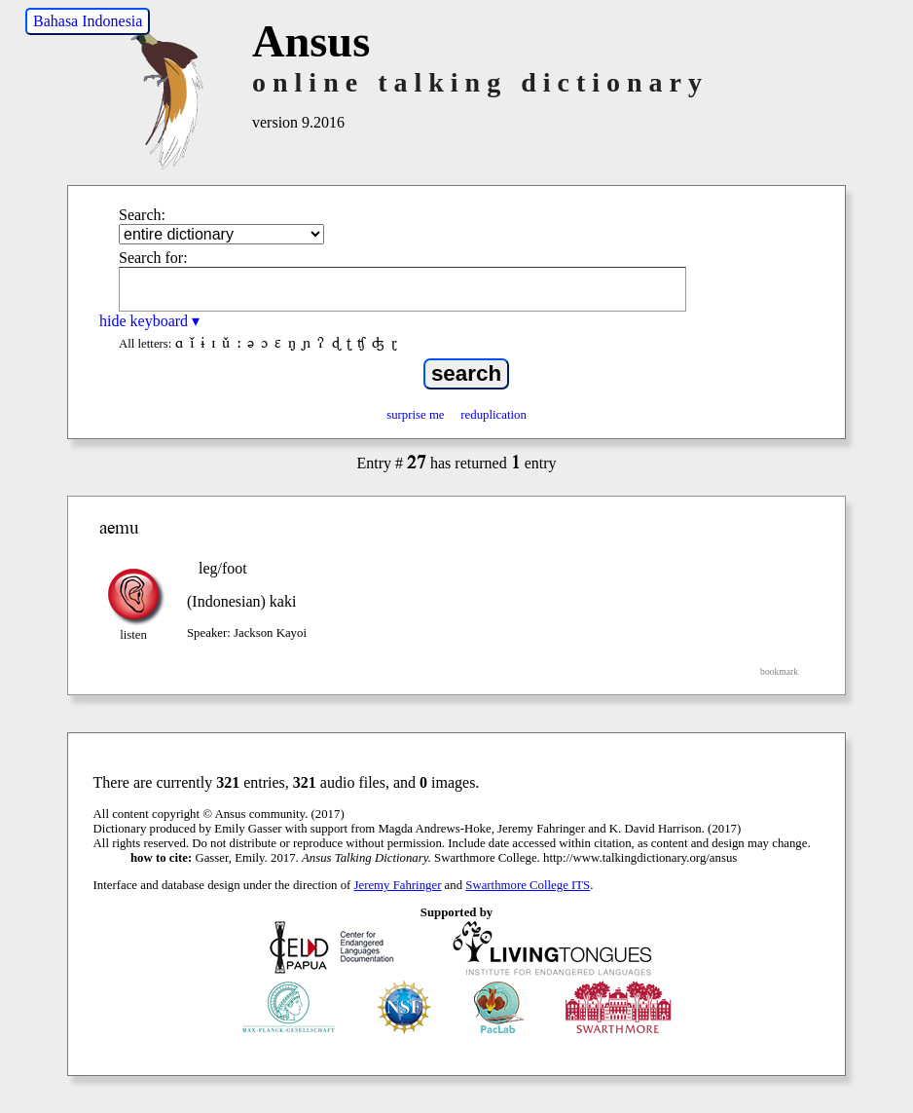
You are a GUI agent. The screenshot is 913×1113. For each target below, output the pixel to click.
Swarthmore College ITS (527, 885)
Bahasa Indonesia (87, 21)
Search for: (153, 257)
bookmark (779, 671)
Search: (142, 214)
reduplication (493, 415)
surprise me (415, 415)
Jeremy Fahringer (398, 885)
